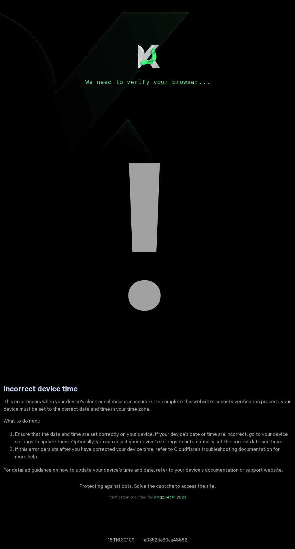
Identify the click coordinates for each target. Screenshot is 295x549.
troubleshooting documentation (237, 450)
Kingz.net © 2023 (170, 498)
